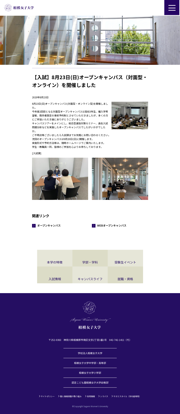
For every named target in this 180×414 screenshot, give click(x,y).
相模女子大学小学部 (90, 372)
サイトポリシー (48, 396)
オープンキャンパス (49, 225)
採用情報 (91, 396)
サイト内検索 (156, 8)
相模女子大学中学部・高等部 (90, 363)
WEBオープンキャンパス (111, 225)
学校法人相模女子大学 (90, 353)
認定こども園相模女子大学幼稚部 (90, 382)
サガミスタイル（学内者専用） (127, 396)
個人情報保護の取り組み (71, 396)
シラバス (104, 396)
